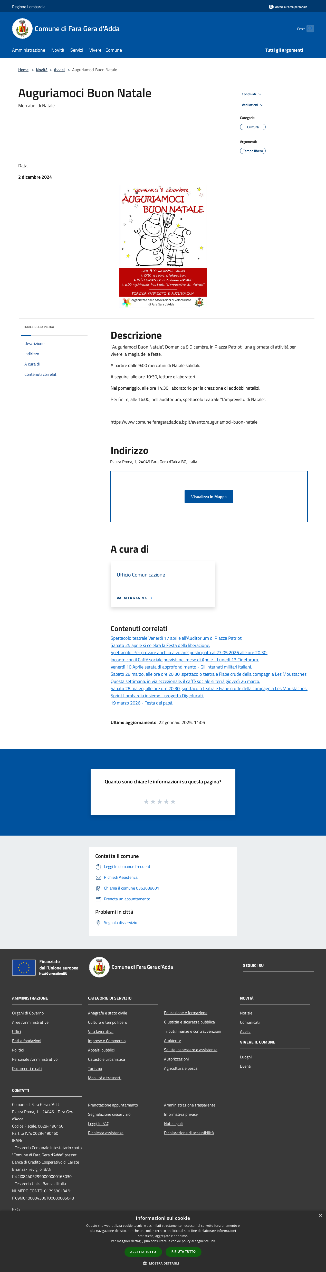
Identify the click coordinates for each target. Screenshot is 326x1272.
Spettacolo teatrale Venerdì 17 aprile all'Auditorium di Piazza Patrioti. (177, 638)
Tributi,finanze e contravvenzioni (192, 1031)
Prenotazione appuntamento (113, 1105)
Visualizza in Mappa (209, 496)
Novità (41, 70)
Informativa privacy (181, 1114)
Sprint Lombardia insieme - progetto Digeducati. (157, 695)
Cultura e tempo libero (107, 1022)
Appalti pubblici (101, 1050)
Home (23, 70)
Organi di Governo (28, 1013)
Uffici (16, 1031)
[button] (163, 1263)
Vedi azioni (253, 105)
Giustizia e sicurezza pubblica (189, 1022)
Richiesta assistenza (105, 1133)
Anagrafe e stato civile (107, 1013)
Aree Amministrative (30, 1022)
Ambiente (172, 1040)
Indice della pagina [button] (39, 326)
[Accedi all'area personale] (288, 7)
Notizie (246, 1013)
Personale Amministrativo (34, 1059)
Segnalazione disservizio (109, 1114)
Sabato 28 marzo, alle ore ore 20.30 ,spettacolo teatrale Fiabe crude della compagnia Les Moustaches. (209, 674)
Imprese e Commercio (107, 1041)
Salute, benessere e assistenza (190, 1050)
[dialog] (163, 1241)
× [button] (320, 1216)
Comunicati (250, 1022)
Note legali (173, 1123)
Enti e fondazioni (26, 1041)
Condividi (252, 94)
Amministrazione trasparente (189, 1105)
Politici (18, 1050)
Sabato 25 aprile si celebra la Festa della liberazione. (160, 645)
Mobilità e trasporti (104, 1078)
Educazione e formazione (185, 1013)
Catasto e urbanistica (106, 1059)
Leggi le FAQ (99, 1123)
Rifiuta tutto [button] (183, 1251)
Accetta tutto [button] (143, 1252)
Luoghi (246, 1057)
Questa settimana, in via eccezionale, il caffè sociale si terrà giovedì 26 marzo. (185, 681)
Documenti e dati (27, 1068)
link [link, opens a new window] (212, 1241)
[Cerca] (308, 28)
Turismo (95, 1068)
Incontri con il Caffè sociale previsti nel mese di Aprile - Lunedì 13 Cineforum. (185, 659)
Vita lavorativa (100, 1031)
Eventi (245, 1066)
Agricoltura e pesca (180, 1068)
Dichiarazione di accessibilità (189, 1133)
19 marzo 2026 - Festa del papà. (142, 702)
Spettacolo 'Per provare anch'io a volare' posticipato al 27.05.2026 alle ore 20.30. (189, 652)
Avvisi (59, 70)
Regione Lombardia (28, 7)
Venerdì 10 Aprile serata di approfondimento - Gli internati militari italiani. (181, 666)
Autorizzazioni (176, 1059)
